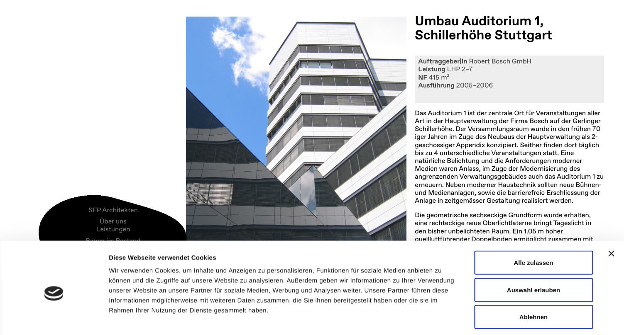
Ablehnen (533, 280)
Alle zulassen (533, 226)
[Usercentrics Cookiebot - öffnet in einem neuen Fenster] (53, 319)
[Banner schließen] (611, 217)
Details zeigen (441, 318)
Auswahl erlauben (533, 253)
